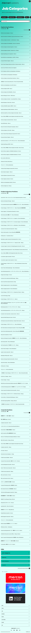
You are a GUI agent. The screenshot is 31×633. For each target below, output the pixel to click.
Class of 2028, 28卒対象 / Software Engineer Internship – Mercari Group (12, 147)
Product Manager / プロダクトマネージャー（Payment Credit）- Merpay (12, 242)
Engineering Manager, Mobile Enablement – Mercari (9, 109)
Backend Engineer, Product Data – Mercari (8, 102)
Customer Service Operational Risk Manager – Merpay (9, 278)
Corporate (15, 564)
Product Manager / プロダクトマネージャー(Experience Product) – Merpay (12, 292)
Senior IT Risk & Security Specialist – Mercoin (8, 467)
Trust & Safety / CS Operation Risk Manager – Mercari (9, 397)
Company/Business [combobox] (20, 17)
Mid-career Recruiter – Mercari (6, 474)
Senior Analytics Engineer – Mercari (6, 171)
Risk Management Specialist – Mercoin (7, 516)
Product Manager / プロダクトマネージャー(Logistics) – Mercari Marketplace (13, 218)
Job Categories (15, 553)
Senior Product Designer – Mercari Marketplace (8, 348)
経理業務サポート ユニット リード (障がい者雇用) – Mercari (10, 540)
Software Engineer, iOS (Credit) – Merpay (7, 130)
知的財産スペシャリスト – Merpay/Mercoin (7, 509)
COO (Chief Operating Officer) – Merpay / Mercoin (9, 400)
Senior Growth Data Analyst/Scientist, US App (8, 281)
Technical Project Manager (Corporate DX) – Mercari (9, 168)
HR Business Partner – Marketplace (6, 526)
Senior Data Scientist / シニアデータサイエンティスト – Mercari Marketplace (13, 140)
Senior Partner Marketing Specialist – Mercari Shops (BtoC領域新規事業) (12, 331)
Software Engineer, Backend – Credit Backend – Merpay (10, 39)
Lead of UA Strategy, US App (5, 295)
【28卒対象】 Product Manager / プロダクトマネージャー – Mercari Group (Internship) (14, 372)
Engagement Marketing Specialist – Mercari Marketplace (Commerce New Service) (14, 249)
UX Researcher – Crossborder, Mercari (7, 235)
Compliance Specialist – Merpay (6, 447)
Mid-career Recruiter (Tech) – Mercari (7, 478)
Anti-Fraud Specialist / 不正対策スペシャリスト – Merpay (9, 345)
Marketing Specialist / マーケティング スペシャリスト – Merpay (10, 306)
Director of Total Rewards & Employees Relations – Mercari (10, 436)
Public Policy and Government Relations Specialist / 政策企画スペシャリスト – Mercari (14, 383)
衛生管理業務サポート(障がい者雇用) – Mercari (8, 495)
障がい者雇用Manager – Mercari (6, 419)
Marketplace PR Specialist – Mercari (7, 355)
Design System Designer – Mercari (6, 274)
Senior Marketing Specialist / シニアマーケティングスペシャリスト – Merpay (12, 310)
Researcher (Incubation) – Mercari (6, 334)
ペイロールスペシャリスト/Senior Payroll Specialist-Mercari (10, 426)
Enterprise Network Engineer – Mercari (7, 137)
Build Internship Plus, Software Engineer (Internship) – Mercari (11, 112)
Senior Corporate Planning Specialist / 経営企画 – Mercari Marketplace (12, 537)
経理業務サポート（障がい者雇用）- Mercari (7, 415)
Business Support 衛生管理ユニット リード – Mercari (9, 523)
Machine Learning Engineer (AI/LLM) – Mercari (8, 182)
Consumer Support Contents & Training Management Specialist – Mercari (13, 246)
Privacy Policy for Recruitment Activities (5, 631)
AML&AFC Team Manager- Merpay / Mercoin (8, 499)
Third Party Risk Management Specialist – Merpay (9, 492)
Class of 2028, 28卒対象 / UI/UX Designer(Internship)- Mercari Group (11, 253)
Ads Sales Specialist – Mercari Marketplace (8, 341)
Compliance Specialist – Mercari (6, 422)
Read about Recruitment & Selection (23, 568)
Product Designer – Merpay (5, 379)
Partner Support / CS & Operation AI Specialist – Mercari (10, 211)
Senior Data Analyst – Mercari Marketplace (8, 362)
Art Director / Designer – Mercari (6, 376)
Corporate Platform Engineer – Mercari (7, 60)
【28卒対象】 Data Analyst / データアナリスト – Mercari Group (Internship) (12, 404)
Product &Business (15, 561)
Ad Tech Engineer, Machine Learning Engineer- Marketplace (10, 71)
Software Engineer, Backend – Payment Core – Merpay (10, 50)
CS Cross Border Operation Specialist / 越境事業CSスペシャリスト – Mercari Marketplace (15, 204)
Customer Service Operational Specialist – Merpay (9, 228)
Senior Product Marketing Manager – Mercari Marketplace (10, 267)
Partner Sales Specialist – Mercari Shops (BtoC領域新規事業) (10, 232)
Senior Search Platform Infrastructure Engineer (8, 67)
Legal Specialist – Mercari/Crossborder (7, 506)
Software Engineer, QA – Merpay (6, 185)
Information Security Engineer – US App (7, 454)
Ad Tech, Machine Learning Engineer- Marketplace (9, 74)
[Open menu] (30, 1)
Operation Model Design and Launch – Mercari (8, 317)
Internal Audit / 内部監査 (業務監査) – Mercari (8, 429)
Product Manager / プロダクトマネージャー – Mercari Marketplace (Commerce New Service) (14, 264)
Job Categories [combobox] (4, 17)
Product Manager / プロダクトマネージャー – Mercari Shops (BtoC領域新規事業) (13, 207)
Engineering (15, 557)
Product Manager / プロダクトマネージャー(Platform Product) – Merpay (12, 393)
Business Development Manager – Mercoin (8, 200)
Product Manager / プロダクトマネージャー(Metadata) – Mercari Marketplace (13, 225)
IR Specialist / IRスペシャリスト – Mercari (7, 502)
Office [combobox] (26, 17)
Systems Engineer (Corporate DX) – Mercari (8, 175)
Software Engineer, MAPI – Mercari (6, 88)
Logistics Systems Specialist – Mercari (7, 352)
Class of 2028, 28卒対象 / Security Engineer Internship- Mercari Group (12, 116)
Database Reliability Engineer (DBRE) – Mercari (8, 105)
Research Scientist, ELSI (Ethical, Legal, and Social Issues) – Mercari (12, 36)
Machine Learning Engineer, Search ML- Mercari (8, 85)
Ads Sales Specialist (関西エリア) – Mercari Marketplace (10, 214)
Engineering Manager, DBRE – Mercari (7, 144)
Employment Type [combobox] (11, 17)
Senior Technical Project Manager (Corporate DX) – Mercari (10, 133)
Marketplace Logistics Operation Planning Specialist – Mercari (11, 239)
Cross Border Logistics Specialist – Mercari (8, 256)
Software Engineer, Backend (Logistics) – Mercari (9, 46)
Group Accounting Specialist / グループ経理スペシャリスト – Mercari (11, 530)
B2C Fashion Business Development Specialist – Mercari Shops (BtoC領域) (13, 327)
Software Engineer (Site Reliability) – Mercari (8, 92)
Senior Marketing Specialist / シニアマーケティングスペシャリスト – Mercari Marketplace (15, 271)
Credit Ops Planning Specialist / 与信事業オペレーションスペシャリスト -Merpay (13, 386)
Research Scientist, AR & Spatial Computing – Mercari (9, 126)
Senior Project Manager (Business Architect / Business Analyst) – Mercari (12, 64)
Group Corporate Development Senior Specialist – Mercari (10, 390)
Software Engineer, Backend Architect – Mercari (9, 119)
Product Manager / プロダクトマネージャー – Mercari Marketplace (11, 324)
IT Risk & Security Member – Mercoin (7, 457)
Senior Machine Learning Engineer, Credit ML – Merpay (10, 57)
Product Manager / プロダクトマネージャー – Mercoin (9, 299)
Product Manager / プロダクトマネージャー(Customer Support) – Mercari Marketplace (14, 221)
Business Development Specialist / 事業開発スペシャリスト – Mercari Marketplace (14, 338)
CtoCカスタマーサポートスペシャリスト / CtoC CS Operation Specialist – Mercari (13, 197)
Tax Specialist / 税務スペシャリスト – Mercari (8, 544)
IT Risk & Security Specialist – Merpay (7, 471)
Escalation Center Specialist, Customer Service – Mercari (10, 313)
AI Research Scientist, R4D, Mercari (6, 161)
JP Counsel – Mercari (4, 450)
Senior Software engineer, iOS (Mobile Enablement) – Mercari (11, 151)
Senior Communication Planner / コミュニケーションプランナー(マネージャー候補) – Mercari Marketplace (14, 303)
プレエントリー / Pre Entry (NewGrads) (7, 164)
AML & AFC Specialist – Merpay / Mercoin (7, 440)
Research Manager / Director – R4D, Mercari (8, 95)
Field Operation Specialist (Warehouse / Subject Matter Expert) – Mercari (13, 320)
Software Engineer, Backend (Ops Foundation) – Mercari (10, 78)
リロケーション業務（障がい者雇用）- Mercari (8, 481)
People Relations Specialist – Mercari (7, 513)
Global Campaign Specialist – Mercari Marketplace (9, 285)
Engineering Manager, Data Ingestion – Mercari (8, 53)
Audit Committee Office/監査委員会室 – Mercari (8, 433)
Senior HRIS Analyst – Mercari (5, 123)
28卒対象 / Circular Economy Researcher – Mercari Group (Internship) (12, 81)
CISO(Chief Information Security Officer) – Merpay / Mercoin (10, 533)
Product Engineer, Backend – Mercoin (7, 178)
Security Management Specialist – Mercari (8, 464)
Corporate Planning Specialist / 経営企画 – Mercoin (9, 485)
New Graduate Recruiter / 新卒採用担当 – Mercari (8, 488)
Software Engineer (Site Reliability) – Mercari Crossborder (10, 43)
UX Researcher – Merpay (5, 365)
